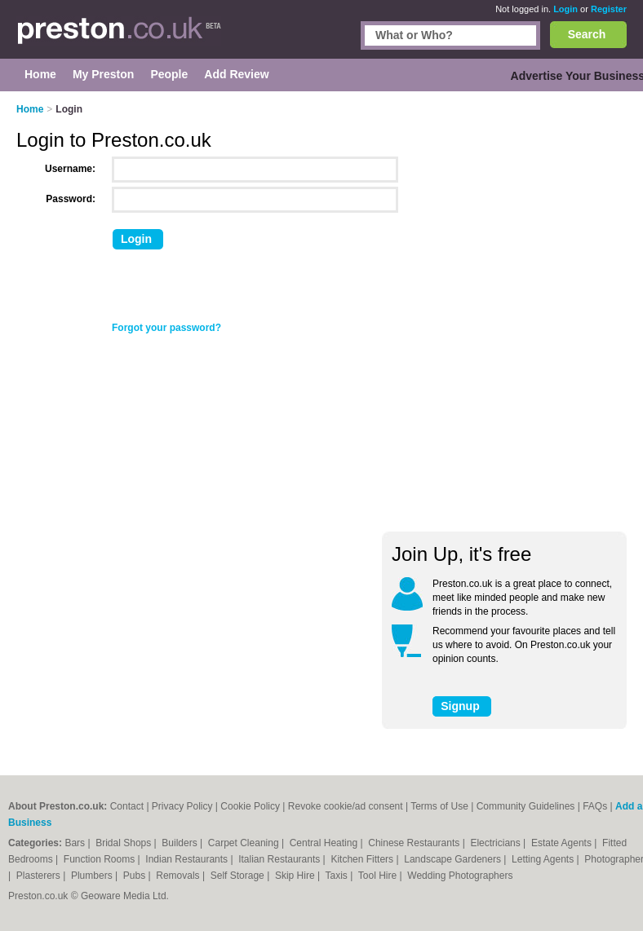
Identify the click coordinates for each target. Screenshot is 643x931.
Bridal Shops (124, 843)
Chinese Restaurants (415, 843)
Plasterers (39, 875)
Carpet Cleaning (245, 843)
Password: (70, 199)
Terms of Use (439, 806)
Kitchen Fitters (363, 859)
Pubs (136, 875)
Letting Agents (544, 859)
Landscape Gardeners (453, 859)
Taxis (338, 875)
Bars (75, 843)
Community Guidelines (526, 806)
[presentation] (234, 289)
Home (29, 109)
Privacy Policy (182, 806)
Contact (127, 806)
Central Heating (325, 843)
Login (565, 9)
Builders (181, 843)
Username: (70, 168)
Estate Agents (562, 843)
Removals (179, 875)
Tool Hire (379, 875)
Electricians (496, 843)
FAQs (595, 806)
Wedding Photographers (459, 875)
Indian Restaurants (187, 859)
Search (587, 34)
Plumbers (93, 875)
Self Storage (239, 875)
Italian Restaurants (280, 859)
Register (609, 9)
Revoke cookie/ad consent (345, 806)
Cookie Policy (250, 806)
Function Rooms (101, 859)
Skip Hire (296, 875)
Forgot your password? (166, 327)
